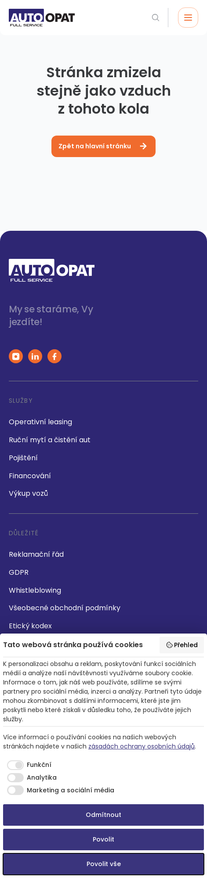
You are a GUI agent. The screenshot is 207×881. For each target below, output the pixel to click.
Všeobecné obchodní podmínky (64, 608)
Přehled (182, 645)
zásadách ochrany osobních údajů (141, 746)
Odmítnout (103, 814)
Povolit (103, 839)
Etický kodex (30, 626)
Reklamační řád (36, 554)
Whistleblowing (35, 590)
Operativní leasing (40, 422)
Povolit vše (104, 864)
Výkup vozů (28, 493)
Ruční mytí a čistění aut (50, 440)
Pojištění (23, 458)
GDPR (19, 572)
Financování (30, 476)
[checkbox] (27, 765)
